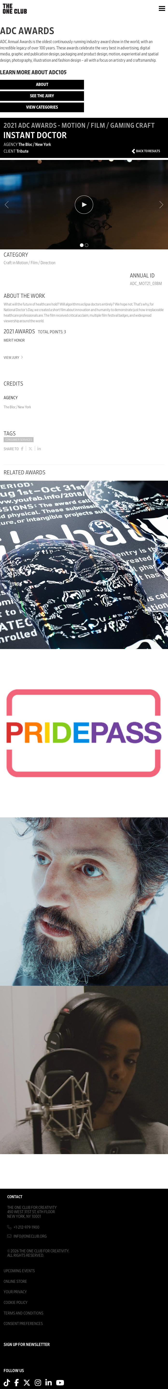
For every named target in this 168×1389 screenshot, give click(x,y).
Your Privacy (15, 1292)
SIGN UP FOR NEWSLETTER (27, 1345)
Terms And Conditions (23, 1313)
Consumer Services (18, 439)
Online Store (15, 1281)
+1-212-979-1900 (26, 1227)
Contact (14, 1197)
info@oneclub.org (30, 1236)
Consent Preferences (23, 1324)
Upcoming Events (19, 1271)
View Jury (13, 357)
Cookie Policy (16, 1302)
